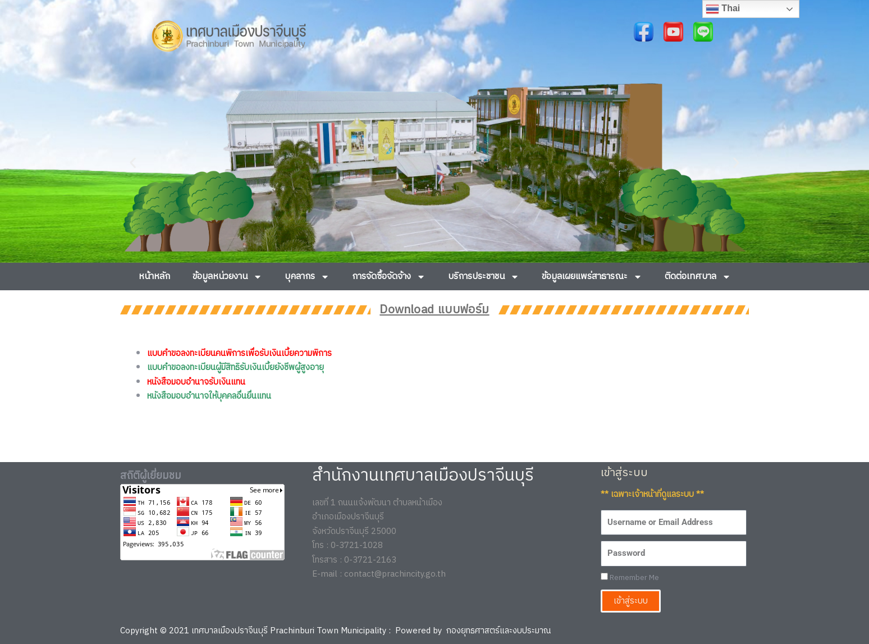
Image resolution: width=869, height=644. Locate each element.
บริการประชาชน (483, 277)
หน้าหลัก (154, 276)
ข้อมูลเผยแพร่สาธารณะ (592, 277)
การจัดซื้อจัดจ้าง (389, 277)
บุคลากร (307, 277)
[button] (133, 163)
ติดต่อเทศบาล (698, 277)
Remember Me (630, 578)
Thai (723, 9)
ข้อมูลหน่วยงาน (227, 277)
